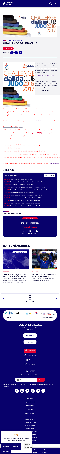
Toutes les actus (49, 175)
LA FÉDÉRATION (30, 402)
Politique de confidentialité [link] (27, 446)
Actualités (12, 10)
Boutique (35, 451)
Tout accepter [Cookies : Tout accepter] (5, 451)
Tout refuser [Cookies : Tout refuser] (6, 446)
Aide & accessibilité (30, 429)
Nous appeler (30, 339)
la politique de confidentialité (27, 388)
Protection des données (30, 426)
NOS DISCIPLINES (30, 409)
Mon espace (44, 451)
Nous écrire (30, 345)
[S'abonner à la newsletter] (41, 383)
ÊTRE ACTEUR (30, 413)
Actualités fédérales (23, 10)
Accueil (5, 11)
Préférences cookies (30, 423)
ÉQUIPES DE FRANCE (30, 405)
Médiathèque (30, 367)
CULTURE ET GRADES (30, 417)
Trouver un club (30, 359)
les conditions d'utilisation (41, 388)
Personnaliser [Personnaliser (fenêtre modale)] (16, 446)
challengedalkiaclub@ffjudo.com (37, 133)
